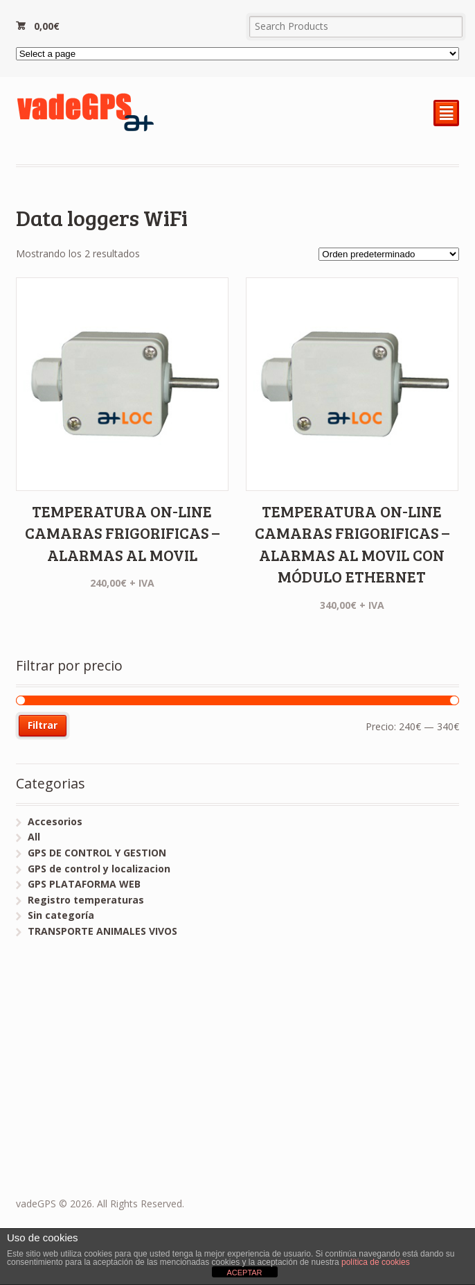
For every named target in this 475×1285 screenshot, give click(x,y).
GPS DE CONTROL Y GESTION (97, 852)
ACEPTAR (244, 1272)
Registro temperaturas (86, 899)
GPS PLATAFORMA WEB (84, 883)
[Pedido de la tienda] (389, 254)
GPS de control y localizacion (99, 868)
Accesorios (55, 821)
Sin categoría (61, 915)
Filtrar (42, 725)
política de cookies (375, 1262)
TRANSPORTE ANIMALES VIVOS (102, 931)
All (34, 836)
